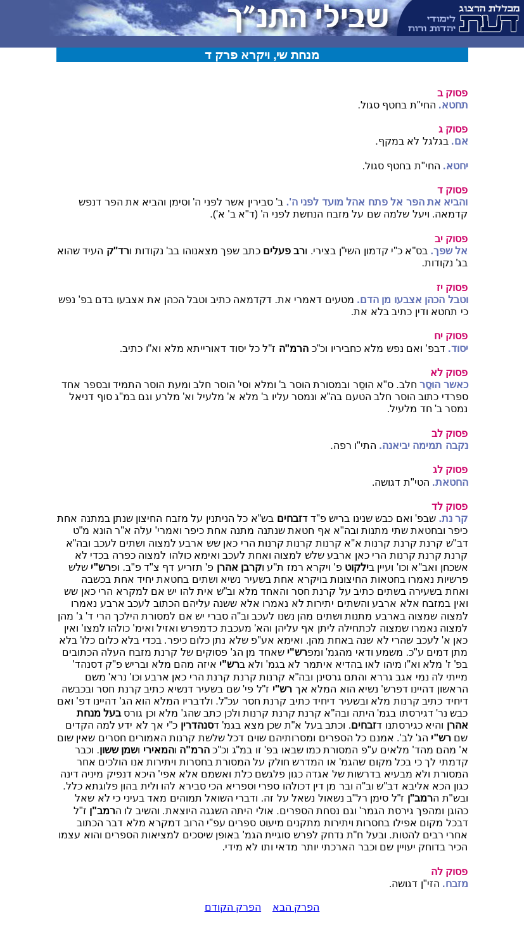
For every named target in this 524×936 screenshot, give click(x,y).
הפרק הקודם (233, 907)
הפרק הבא (295, 907)
